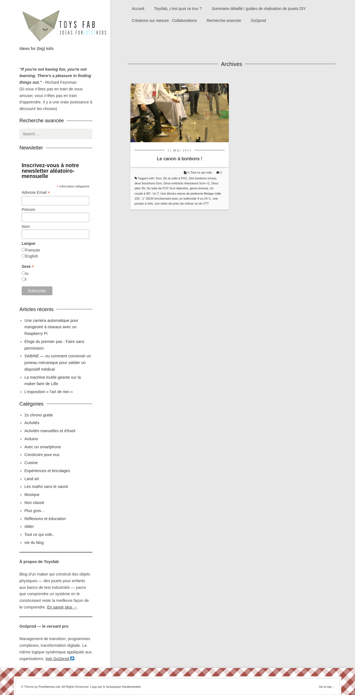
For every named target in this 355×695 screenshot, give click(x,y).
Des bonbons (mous (202, 178)
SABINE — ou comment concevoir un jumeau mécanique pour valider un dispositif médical (57, 362)
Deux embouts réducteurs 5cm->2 (187, 183)
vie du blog (34, 542)
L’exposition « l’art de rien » (48, 391)
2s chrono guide (38, 415)
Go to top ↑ (326, 686)
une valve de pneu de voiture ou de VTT (181, 203)
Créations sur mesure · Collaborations (164, 20)
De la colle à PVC (175, 178)
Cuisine (31, 462)
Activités (31, 423)
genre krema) (199, 188)
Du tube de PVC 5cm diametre (167, 188)
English (31, 256)
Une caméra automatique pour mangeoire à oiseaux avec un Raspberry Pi (51, 327)
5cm (159, 178)
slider (29, 526)
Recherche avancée (224, 20)
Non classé (34, 502)
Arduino (31, 439)
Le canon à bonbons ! (179, 158)
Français (32, 250)
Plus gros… (34, 510)
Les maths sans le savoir (46, 486)
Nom (26, 226)
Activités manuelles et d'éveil (49, 431)
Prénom (28, 209)
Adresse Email (36, 192)
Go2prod (258, 20)
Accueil (138, 8)
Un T (156, 193)
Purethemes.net (49, 686)
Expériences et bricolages (47, 471)
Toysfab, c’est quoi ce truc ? (178, 8)
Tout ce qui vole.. (202, 172)
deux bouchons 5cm (148, 183)
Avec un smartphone (42, 447)
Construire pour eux (41, 454)
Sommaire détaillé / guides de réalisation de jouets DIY (259, 8)
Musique (31, 494)
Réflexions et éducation (45, 518)
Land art (31, 479)
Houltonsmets (131, 686)
